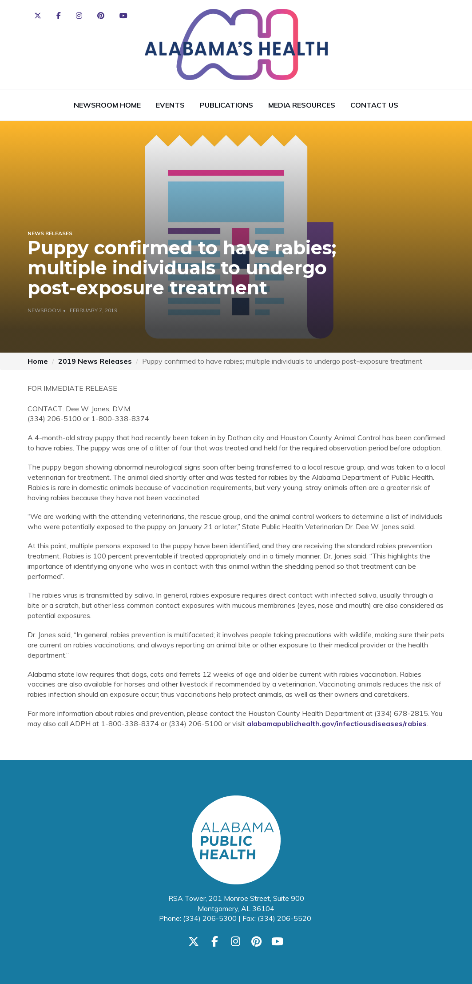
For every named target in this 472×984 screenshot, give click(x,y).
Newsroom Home (107, 104)
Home (38, 361)
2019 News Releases (95, 361)
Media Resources (301, 104)
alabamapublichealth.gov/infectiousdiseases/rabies (337, 723)
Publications (226, 104)
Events (170, 104)
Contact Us (374, 104)
